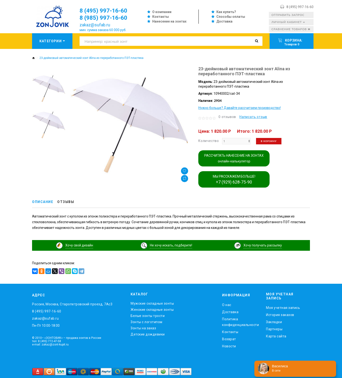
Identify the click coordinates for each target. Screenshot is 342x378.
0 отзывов (227, 117)
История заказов (280, 315)
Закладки (274, 322)
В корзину (269, 141)
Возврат (229, 339)
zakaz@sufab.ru (95, 24)
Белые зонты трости (148, 316)
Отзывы (65, 202)
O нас (226, 305)
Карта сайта (276, 336)
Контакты (160, 17)
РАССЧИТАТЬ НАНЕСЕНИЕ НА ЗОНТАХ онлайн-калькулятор (234, 158)
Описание (42, 202)
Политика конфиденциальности (240, 322)
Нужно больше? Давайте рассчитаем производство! (239, 108)
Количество (208, 141)
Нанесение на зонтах (169, 21)
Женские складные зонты (152, 310)
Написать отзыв (253, 117)
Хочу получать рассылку (262, 245)
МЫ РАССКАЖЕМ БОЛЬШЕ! (234, 179)
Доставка (224, 21)
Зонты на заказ (143, 328)
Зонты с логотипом (146, 322)
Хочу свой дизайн (79, 245)
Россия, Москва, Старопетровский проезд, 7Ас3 (72, 304)
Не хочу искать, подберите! (171, 245)
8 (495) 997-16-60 (300, 7)
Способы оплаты (230, 17)
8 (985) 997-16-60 (103, 17)
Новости (229, 346)
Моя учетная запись (283, 308)
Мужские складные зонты (152, 303)
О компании (161, 12)
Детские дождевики (148, 334)
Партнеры (274, 329)
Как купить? (226, 12)
